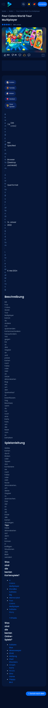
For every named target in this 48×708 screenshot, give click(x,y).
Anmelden (42, 4)
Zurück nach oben (36, 694)
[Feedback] (29, 55)
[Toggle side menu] (3, 4)
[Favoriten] (19, 55)
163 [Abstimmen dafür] (7, 55)
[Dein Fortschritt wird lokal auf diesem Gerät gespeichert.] (24, 55)
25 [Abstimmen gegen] (14, 55)
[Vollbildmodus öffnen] (43, 55)
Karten (11, 11)
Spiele (4, 11)
